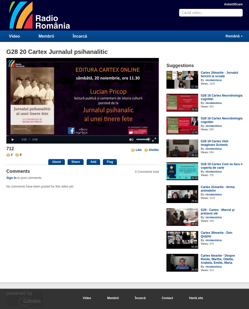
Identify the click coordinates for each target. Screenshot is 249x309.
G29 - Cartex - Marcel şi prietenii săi (218, 211)
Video (14, 36)
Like (139, 150)
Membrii (46, 36)
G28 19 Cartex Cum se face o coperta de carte (222, 165)
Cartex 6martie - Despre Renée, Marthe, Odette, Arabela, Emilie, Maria (218, 259)
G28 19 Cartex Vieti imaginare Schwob (214, 143)
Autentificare (233, 4)
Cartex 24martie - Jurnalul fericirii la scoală (219, 74)
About (56, 162)
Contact (167, 298)
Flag (110, 162)
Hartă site (196, 298)
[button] (12, 140)
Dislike (154, 150)
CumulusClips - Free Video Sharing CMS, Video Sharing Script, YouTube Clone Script (39, 15)
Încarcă (80, 36)
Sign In (11, 178)
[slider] (82, 135)
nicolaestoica (214, 80)
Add (93, 162)
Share (75, 162)
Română (233, 36)
